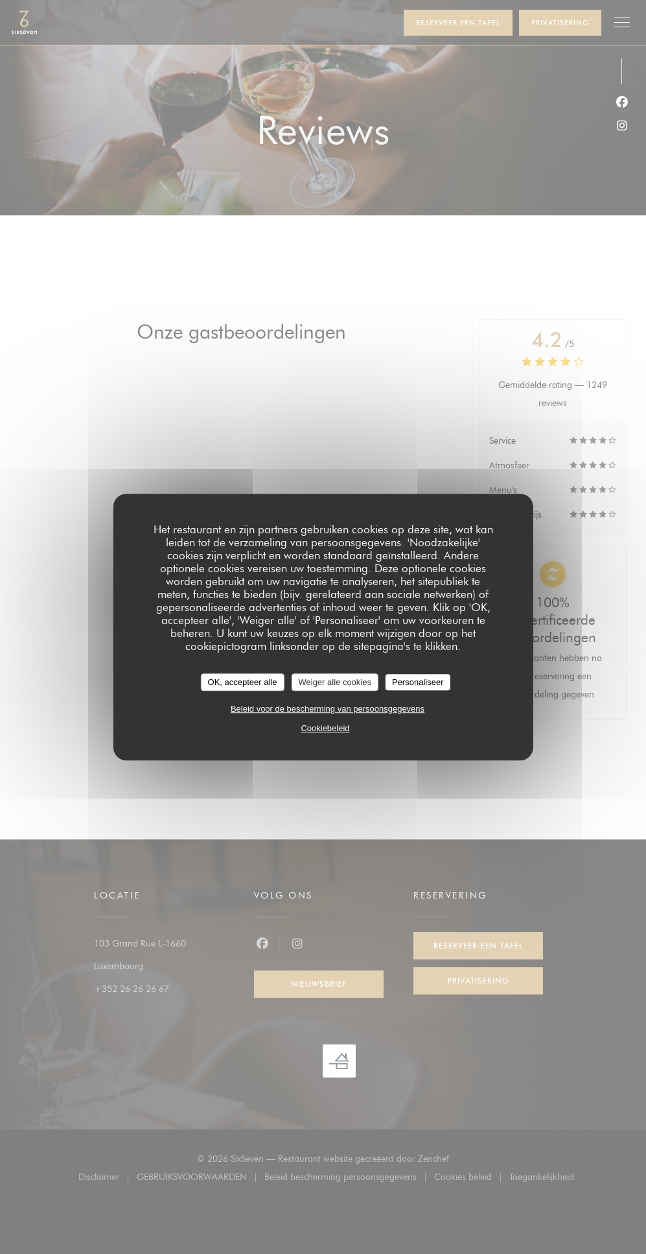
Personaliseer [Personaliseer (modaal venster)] (418, 682)
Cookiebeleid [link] (325, 728)
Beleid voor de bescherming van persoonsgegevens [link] (327, 709)
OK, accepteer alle (242, 682)
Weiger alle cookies (334, 682)
